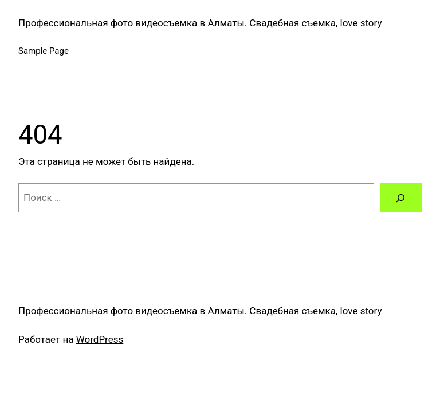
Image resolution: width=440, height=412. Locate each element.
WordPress (100, 339)
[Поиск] (401, 197)
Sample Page (43, 51)
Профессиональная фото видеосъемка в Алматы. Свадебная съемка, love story (200, 23)
